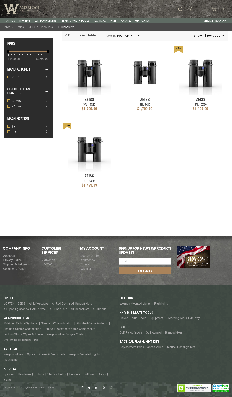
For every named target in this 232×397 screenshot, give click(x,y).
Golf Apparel (154, 332)
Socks (102, 374)
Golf (123, 327)
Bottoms (89, 374)
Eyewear (9, 374)
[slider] (8, 51)
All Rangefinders (81, 303)
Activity (195, 318)
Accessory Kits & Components (75, 329)
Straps (49, 329)
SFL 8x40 (145, 104)
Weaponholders (16, 318)
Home (7, 27)
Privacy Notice (12, 260)
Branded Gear (173, 332)
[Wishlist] (191, 9)
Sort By (111, 36)
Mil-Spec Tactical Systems (21, 323)
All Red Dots (60, 303)
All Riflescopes (38, 303)
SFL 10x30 (200, 104)
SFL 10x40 (89, 104)
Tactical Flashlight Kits (140, 341)
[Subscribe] (145, 270)
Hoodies (74, 374)
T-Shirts (39, 374)
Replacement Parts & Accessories (141, 347)
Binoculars (46, 27)
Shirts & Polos (56, 374)
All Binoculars (58, 309)
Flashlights (11, 359)
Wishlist (86, 268)
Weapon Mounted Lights (84, 354)
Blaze (7, 379)
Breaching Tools (177, 318)
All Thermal (39, 309)
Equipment (156, 318)
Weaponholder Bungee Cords (65, 334)
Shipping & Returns (15, 264)
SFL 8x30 (89, 181)
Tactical (11, 349)
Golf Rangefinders (131, 332)
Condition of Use (13, 268)
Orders (85, 264)
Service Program (215, 20)
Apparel (10, 369)
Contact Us (49, 259)
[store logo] (22, 9)
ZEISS (32, 27)
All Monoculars (80, 309)
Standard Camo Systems (92, 323)
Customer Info (90, 255)
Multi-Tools (139, 318)
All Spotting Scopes (16, 309)
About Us (9, 255)
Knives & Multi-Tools (52, 354)
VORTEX (9, 303)
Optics (19, 27)
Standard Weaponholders (57, 323)
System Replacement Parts (21, 340)
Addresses (88, 260)
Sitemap (47, 264)
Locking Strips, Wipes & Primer (23, 334)
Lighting (126, 298)
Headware (24, 374)
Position (123, 36)
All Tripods (99, 309)
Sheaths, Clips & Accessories (22, 329)
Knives (124, 318)
